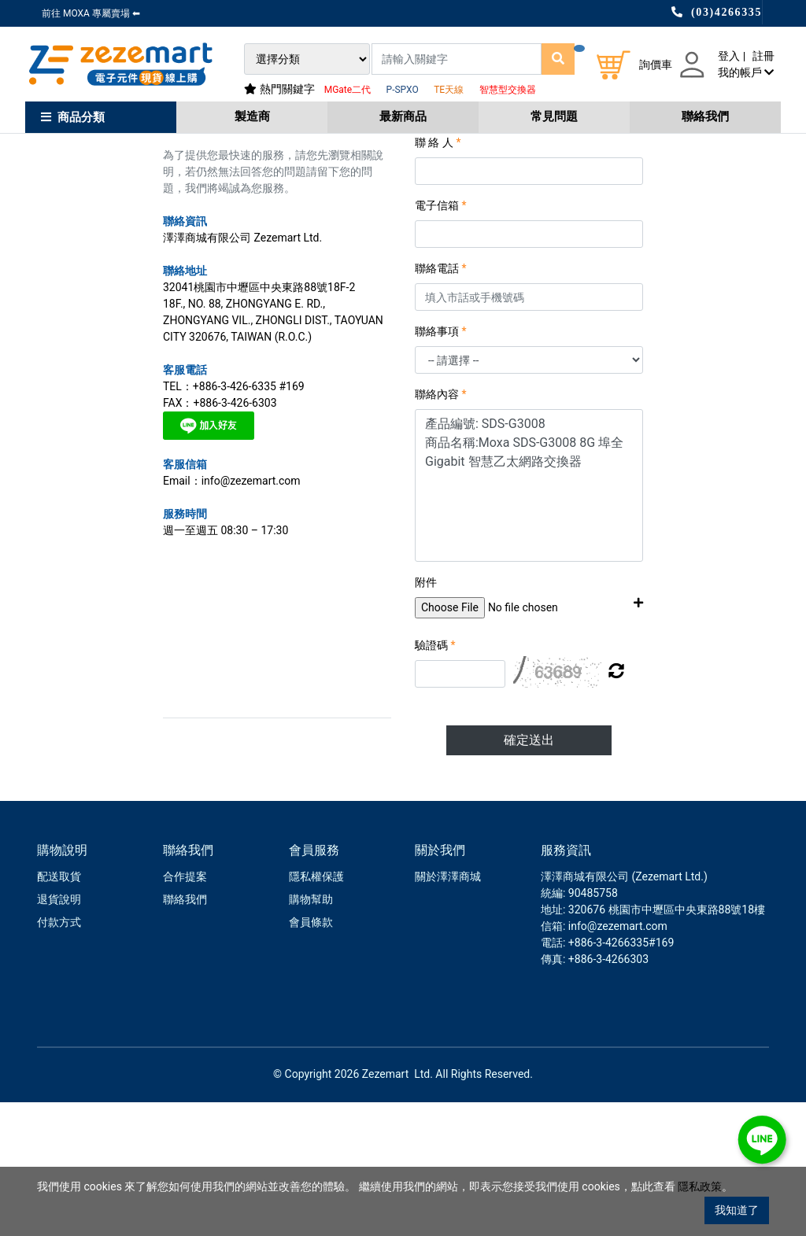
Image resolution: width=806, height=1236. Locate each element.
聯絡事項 (441, 465)
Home (49, 158)
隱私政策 (700, 1188)
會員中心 (95, 158)
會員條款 (311, 1056)
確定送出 (529, 873)
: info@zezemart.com (615, 1059)
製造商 (252, 116)
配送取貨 (59, 1010)
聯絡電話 (441, 402)
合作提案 (185, 1010)
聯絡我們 (705, 116)
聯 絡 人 (437, 276)
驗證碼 (435, 779)
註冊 (763, 56)
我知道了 (737, 1210)
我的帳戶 (746, 72)
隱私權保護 (316, 1010)
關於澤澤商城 (448, 1010)
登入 (729, 56)
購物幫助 (311, 1033)
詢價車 (655, 64)
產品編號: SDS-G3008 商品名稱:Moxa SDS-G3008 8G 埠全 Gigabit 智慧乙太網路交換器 (529, 619)
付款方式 (59, 1056)
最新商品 (403, 116)
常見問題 (554, 116)
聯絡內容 (441, 528)
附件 (426, 716)
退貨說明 (59, 1033)
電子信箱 (441, 339)
